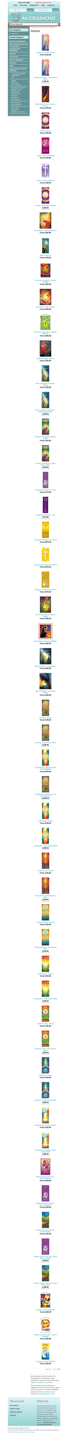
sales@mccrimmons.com (43, 2)
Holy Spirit (14, 110)
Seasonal (47, 27)
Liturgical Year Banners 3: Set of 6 (46, 558)
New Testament (16, 105)
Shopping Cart (34, 5)
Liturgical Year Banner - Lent (46, 508)
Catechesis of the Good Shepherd (18, 69)
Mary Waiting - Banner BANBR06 (46, 634)
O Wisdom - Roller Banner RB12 (46, 1093)
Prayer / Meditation (16, 60)
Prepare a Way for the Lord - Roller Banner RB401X (46, 1250)
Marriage (14, 95)
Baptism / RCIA (16, 90)
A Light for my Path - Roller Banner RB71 (46, 71)
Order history (15, 1409)
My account (14, 1405)
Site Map (26, 1432)
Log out (13, 1415)
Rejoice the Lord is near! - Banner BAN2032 (46, 1329)
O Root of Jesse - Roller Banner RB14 (46, 1043)
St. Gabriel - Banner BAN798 (46, 1354)
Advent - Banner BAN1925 (46, 173)
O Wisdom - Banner (46, 1068)
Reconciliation (16, 99)
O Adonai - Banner (46, 711)
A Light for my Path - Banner (46, 45)
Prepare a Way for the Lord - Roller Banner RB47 (46, 1277)
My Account (23, 5)
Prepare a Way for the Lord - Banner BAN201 (46, 1171)
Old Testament (16, 103)
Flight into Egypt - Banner (46, 351)
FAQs (43, 5)
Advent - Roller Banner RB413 (46, 198)
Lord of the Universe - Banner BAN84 (46, 609)
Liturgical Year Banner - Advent (46, 483)
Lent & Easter (15, 84)
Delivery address (16, 1412)
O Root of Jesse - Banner (46, 1017)
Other (11, 66)
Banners (40, 27)
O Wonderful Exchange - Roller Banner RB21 (46, 1144)
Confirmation (15, 94)
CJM (12, 77)
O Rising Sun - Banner (46, 967)
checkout (55, 10)
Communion (15, 92)
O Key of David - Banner (46, 864)
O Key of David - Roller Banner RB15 (46, 890)
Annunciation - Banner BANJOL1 (46, 223)
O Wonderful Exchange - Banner (46, 1118)
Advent (13, 81)
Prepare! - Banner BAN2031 (46, 1303)
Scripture (12, 63)
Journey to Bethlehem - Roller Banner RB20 (46, 457)
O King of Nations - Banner (46, 915)
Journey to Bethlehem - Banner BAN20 (46, 431)
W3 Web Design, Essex (16, 1432)
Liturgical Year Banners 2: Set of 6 (46, 533)
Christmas (14, 82)
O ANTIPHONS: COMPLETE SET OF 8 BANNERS (46, 762)
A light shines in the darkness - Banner (46, 98)
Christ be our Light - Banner (46, 300)
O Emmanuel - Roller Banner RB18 (46, 839)
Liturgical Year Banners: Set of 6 (46, 583)
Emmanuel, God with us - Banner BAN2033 (46, 326)
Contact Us (50, 5)
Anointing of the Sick (18, 88)
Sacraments (13, 57)
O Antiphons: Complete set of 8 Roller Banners (46, 788)
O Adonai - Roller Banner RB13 (46, 736)
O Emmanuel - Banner (46, 814)
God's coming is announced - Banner (46, 377)
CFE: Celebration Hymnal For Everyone (18, 45)
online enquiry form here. (47, 1394)
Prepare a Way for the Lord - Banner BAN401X (46, 1197)
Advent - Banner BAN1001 (46, 149)
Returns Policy (24, 1428)
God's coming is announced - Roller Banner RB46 (46, 404)
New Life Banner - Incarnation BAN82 (46, 685)
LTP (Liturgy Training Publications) (18, 74)
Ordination (14, 97)
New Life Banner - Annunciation (46, 659)
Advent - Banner (46, 124)
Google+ (32, 1432)
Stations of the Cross (18, 112)
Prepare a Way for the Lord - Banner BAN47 (46, 1224)
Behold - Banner (46, 248)
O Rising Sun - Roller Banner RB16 (46, 992)
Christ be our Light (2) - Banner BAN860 (46, 274)
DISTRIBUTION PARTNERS (14, 50)
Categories (34, 27)
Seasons (12, 54)
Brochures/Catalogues (17, 41)
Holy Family (15, 108)
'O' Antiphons (14, 33)
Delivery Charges (13, 1428)
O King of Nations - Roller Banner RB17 (46, 941)
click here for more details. (44, 1382)
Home (15, 5)
